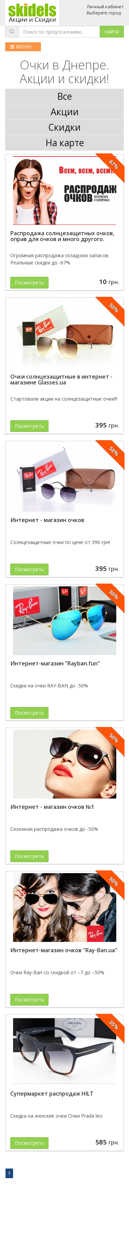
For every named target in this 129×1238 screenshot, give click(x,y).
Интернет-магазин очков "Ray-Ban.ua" (63, 950)
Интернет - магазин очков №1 (52, 807)
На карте (64, 143)
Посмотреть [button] (29, 282)
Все (64, 96)
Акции (65, 112)
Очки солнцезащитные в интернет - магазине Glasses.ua (61, 380)
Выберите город (104, 13)
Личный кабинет (105, 6)
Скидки (64, 127)
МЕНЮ (21, 46)
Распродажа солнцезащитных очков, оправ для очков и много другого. (62, 236)
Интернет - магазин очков (47, 520)
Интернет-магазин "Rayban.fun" (55, 663)
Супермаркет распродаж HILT (52, 1093)
